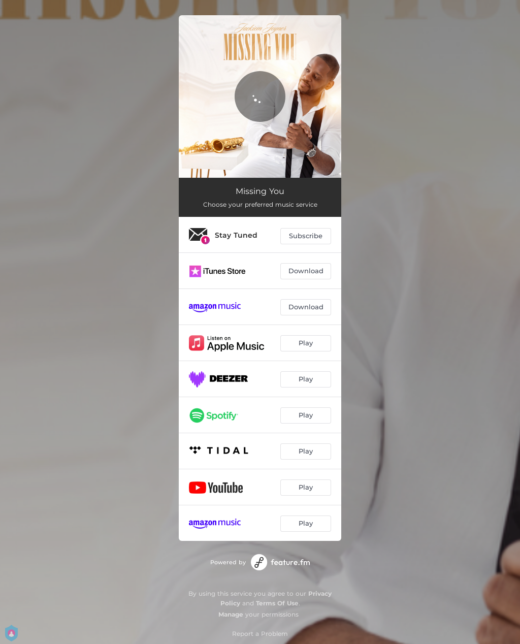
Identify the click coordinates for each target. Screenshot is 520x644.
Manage (230, 614)
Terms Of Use (277, 603)
